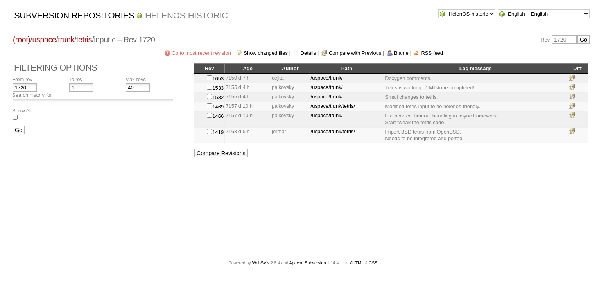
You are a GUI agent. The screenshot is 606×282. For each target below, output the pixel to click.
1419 (218, 132)
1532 (218, 97)
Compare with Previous (355, 53)
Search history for (32, 95)
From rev (22, 79)
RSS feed (432, 53)
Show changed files (266, 53)
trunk (66, 39)
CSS (373, 262)
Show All (22, 111)
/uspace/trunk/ (327, 78)
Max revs (135, 79)
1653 (218, 78)
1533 (218, 88)
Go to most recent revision (201, 53)
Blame (401, 53)
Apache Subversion (307, 262)
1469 (218, 107)
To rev (75, 79)
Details (308, 53)
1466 (218, 116)
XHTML (357, 262)
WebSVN (260, 262)
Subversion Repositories (74, 15)
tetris (84, 39)
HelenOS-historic (186, 15)
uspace (44, 39)
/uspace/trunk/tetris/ (333, 106)
